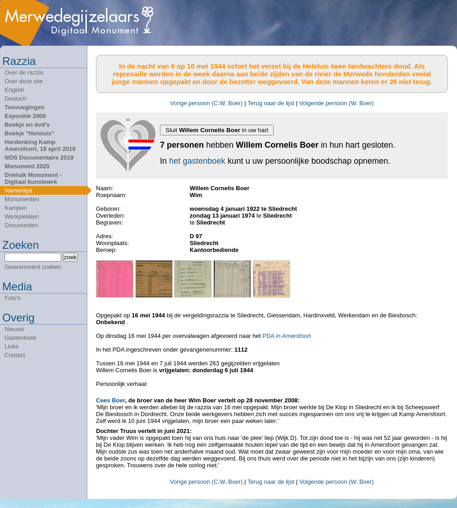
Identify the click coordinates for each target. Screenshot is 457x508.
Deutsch (16, 98)
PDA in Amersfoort (286, 335)
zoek (70, 257)
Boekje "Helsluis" (29, 133)
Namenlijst (18, 190)
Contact (15, 355)
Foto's (13, 297)
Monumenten (22, 199)
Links (11, 346)
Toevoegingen (24, 107)
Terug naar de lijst (270, 103)
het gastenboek (197, 161)
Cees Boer (110, 400)
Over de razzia (24, 72)
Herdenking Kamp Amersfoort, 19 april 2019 (40, 145)
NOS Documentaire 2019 (39, 157)
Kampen (16, 207)
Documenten (21, 225)
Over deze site (24, 81)
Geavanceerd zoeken (33, 266)
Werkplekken (22, 216)
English (14, 89)
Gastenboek (21, 337)
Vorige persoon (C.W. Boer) (206, 103)
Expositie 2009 (25, 115)
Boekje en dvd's (27, 124)
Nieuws (14, 329)
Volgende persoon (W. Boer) (336, 103)
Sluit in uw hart (216, 130)
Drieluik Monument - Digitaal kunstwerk (33, 178)
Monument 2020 (27, 166)
